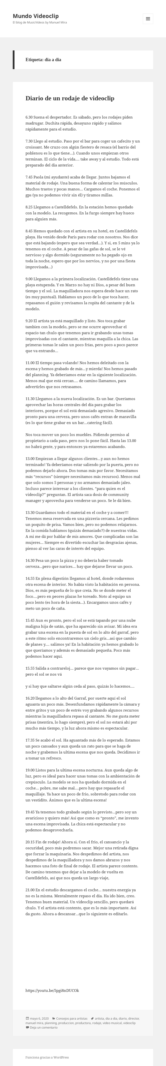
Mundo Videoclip (36, 15)
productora (83, 1023)
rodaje (96, 1023)
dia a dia (111, 1018)
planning (51, 1023)
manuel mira (34, 1023)
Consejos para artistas (72, 1018)
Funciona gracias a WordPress (47, 1057)
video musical (112, 1023)
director (133, 1018)
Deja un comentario (44, 1027)
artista (99, 1018)
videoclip (129, 1023)
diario (123, 1018)
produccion (66, 1023)
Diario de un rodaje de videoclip (70, 98)
